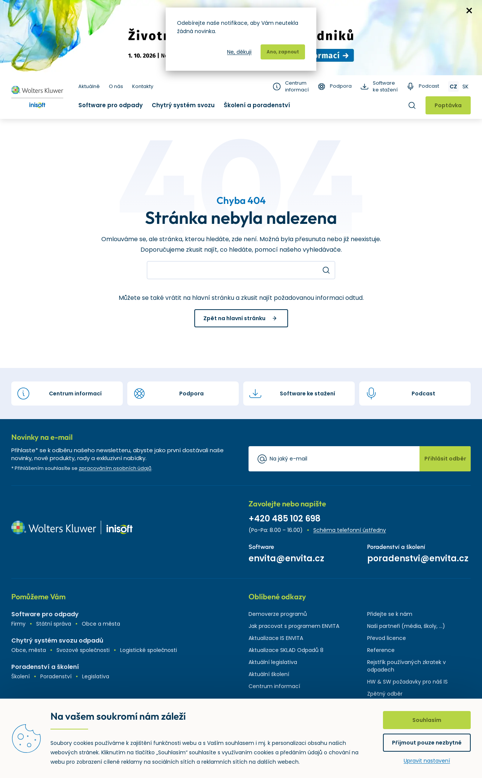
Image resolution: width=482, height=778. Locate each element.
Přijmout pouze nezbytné (427, 742)
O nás (116, 86)
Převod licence (386, 638)
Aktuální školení (269, 674)
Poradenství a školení (45, 667)
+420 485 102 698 (284, 518)
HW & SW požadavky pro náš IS (407, 681)
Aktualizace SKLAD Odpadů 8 (286, 650)
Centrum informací (297, 86)
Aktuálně (89, 86)
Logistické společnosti (148, 650)
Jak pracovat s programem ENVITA (294, 626)
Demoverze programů (278, 614)
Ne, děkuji (239, 52)
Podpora (341, 86)
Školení (20, 676)
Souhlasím (426, 720)
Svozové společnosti (83, 650)
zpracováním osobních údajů (115, 468)
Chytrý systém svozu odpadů (57, 640)
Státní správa (53, 624)
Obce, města (28, 650)
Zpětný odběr (385, 693)
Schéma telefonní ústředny (349, 530)
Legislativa (95, 676)
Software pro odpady (110, 105)
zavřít (469, 11)
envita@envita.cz (286, 558)
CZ (453, 86)
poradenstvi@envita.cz (417, 558)
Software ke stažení (385, 86)
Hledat (412, 105)
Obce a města (101, 624)
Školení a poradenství (257, 105)
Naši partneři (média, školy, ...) (406, 626)
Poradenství (56, 676)
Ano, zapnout (283, 52)
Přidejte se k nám (389, 614)
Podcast (429, 86)
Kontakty (142, 86)
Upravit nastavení (427, 760)
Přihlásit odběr (445, 458)
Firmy (18, 624)
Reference (381, 650)
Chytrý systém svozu (183, 105)
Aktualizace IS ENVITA (276, 638)
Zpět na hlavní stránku (234, 318)
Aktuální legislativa (273, 662)
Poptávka (448, 105)
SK (465, 86)
